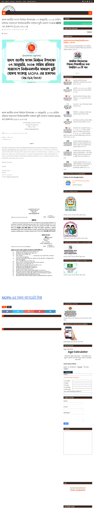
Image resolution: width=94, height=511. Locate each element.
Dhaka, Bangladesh (78, 489)
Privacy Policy (18, 1)
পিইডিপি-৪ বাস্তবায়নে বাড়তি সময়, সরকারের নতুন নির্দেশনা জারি (82, 113)
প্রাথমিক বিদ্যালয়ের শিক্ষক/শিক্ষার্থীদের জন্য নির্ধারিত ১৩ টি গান (76, 42)
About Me (7, 1)
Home (3, 1)
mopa (9, 307)
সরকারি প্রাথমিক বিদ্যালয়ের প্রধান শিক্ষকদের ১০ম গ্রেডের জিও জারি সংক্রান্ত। (82, 98)
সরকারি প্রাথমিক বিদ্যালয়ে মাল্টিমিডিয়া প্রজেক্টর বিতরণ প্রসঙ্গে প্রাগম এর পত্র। (82, 82)
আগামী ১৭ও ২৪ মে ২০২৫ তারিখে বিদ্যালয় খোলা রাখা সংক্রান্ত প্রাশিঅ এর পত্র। (82, 90)
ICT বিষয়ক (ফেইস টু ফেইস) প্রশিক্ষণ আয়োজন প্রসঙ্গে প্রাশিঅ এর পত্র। (82, 121)
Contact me (12, 1)
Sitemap (24, 1)
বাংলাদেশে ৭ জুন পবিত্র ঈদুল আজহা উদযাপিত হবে (82, 105)
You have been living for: (71, 377)
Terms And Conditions (31, 1)
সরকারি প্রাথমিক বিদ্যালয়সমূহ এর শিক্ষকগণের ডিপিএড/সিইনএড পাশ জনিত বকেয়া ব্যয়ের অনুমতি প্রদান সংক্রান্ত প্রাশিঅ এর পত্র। (82, 144)
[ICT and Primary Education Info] (78, 182)
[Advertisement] (58, 9)
